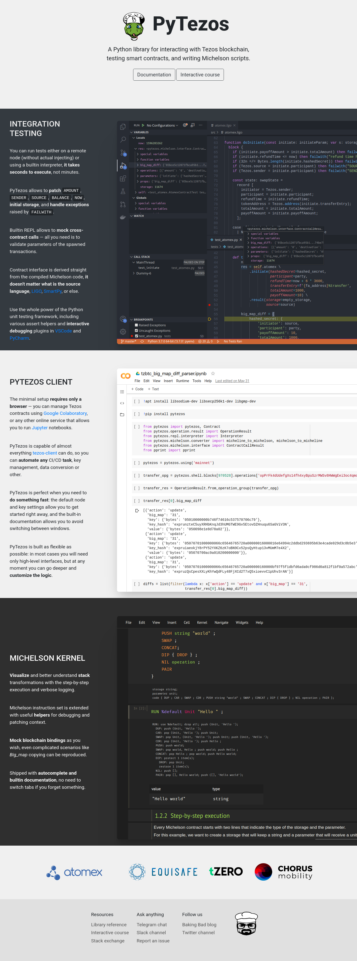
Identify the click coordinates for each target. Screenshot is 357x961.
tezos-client (45, 453)
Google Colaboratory (65, 413)
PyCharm (19, 338)
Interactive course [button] (200, 75)
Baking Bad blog (199, 925)
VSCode (63, 331)
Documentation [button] (154, 75)
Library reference (109, 925)
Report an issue (153, 941)
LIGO (36, 291)
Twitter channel (198, 932)
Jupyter (40, 428)
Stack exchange (108, 941)
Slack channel (151, 932)
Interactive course (110, 932)
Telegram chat (152, 925)
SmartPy (52, 291)
